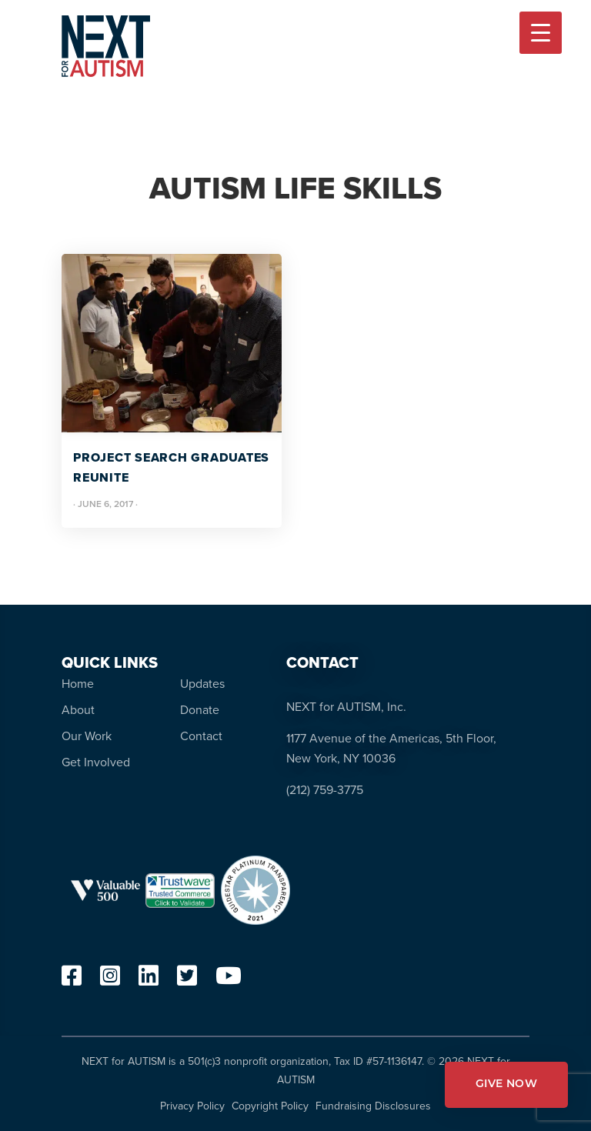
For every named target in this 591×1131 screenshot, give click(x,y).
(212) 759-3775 (324, 790)
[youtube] (228, 980)
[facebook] (72, 980)
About (78, 710)
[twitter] (187, 980)
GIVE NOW (506, 1084)
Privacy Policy (192, 1106)
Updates (202, 683)
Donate (199, 710)
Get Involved (96, 762)
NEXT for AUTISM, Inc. (346, 707)
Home (78, 683)
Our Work (87, 736)
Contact (201, 736)
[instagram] (110, 980)
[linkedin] (149, 980)
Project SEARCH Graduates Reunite (171, 467)
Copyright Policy (270, 1106)
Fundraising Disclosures (373, 1106)
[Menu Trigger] (540, 33)
